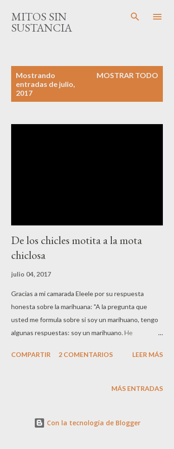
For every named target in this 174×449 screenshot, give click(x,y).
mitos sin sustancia (41, 22)
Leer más (147, 354)
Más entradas (137, 388)
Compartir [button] (31, 354)
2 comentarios (85, 354)
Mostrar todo (127, 75)
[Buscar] (135, 16)
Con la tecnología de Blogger (87, 422)
